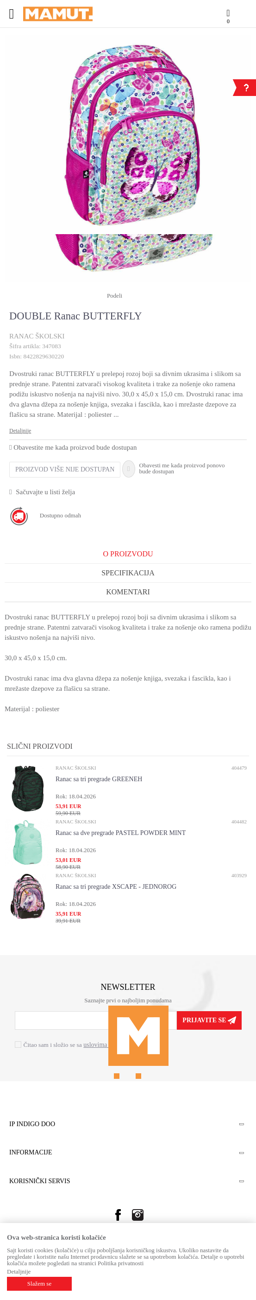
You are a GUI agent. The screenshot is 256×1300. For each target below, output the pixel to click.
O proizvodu (128, 554)
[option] (128, 134)
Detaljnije (20, 430)
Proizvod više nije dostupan (64, 469)
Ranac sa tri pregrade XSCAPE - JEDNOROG (116, 886)
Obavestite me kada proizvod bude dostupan (73, 447)
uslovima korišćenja (109, 1044)
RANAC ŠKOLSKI (37, 336)
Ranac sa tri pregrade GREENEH (99, 779)
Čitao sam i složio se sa (80, 1044)
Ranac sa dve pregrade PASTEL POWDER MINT (121, 832)
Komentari (128, 592)
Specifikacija (128, 573)
